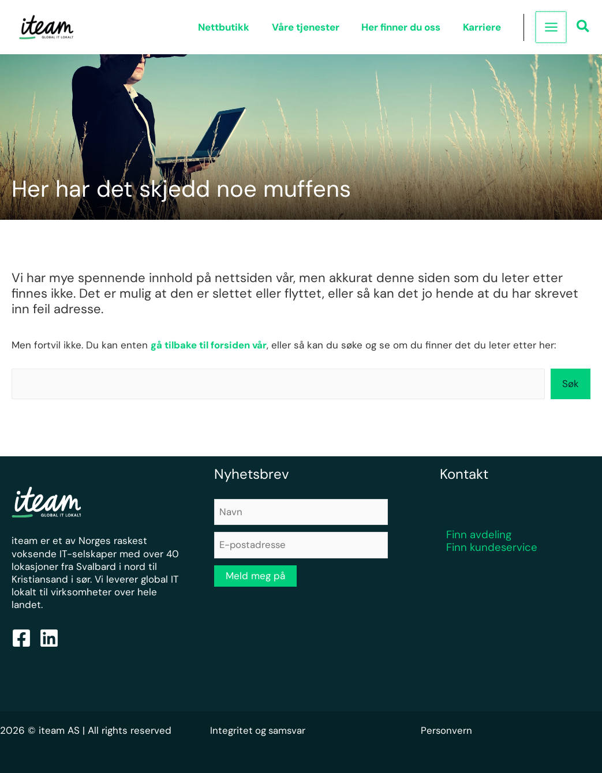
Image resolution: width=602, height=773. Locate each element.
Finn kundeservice (491, 548)
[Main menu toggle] (551, 27)
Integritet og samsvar (259, 730)
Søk (570, 383)
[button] (583, 28)
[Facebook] (21, 638)
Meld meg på (255, 576)
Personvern (447, 730)
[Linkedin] (49, 638)
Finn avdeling (478, 535)
